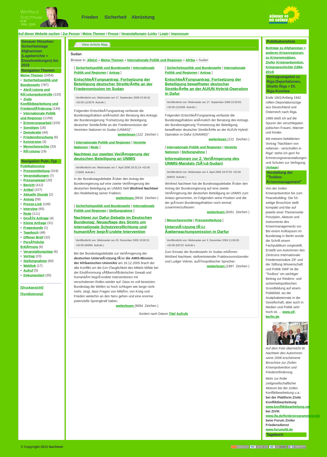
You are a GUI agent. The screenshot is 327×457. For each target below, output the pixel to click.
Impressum (180, 33)
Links (153, 33)
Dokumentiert (34, 275)
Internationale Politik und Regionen (154, 60)
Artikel (28, 190)
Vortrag (29, 256)
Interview (30, 209)
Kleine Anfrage (34, 223)
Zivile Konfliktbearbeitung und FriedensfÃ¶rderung (39, 104)
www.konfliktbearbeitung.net (288, 407)
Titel (172, 314)
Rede (27, 213)
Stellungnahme (35, 261)
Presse (113, 33)
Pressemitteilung (36, 171)
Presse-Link (32, 204)
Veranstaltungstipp (38, 251)
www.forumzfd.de (279, 429)
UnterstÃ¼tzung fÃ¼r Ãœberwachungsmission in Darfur (197, 229)
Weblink (29, 266)
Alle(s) (92, 60)
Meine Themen (93, 33)
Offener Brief (33, 237)
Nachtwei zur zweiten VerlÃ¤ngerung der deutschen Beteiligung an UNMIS (111, 156)
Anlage (272, 167)
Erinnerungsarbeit (37, 123)
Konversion (32, 142)
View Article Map (95, 44)
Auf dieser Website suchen (39, 33)
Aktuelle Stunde (35, 194)
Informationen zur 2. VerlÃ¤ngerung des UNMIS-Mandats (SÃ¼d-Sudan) (202, 161)
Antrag (28, 199)
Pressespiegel (34, 180)
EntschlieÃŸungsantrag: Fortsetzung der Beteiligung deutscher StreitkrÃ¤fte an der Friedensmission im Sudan (113, 84)
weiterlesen (127, 134)
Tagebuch (31, 232)
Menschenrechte (36, 146)
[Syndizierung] (31, 294)
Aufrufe (182, 314)
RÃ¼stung (31, 151)
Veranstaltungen (134, 33)
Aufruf (28, 270)
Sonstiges (31, 127)
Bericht (29, 185)
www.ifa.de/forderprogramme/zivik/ (293, 416)
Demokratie (32, 132)
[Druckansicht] (31, 287)
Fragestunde (33, 228)
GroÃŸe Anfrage (36, 218)
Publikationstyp (32, 166)
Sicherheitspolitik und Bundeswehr (103, 68)
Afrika (190, 60)
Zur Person (71, 33)
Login (164, 33)
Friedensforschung (38, 137)
